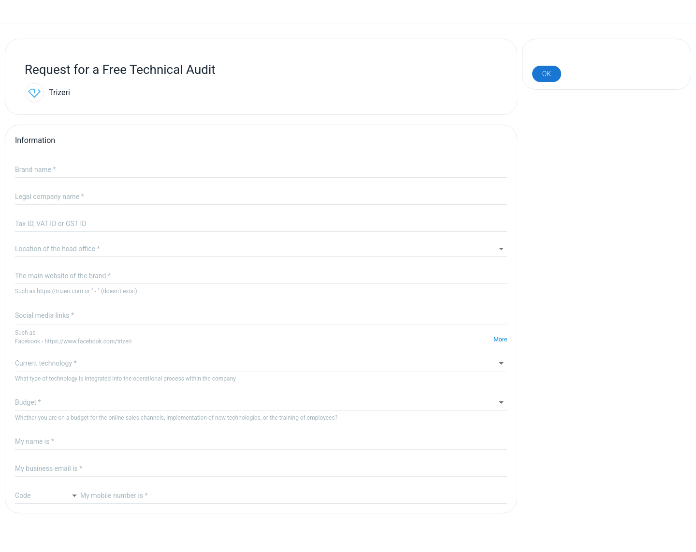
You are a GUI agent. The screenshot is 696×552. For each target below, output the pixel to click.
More (500, 339)
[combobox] (261, 248)
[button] (261, 363)
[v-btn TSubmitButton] (546, 74)
